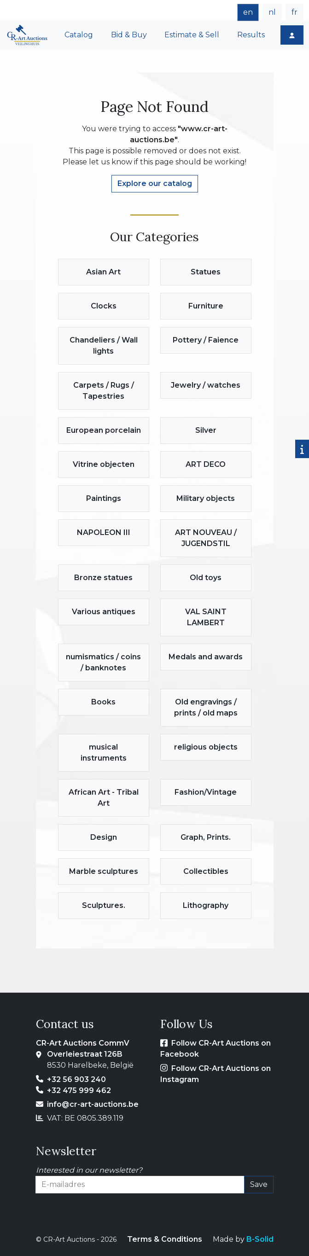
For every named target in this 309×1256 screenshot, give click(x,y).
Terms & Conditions (164, 1239)
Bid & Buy (129, 34)
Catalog (78, 34)
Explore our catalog (154, 183)
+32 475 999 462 (79, 1090)
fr (294, 12)
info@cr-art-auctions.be (93, 1104)
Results (251, 34)
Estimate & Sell (191, 34)
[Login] (291, 35)
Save (259, 1184)
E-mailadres (57, 1198)
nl (272, 12)
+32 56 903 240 (76, 1079)
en (248, 12)
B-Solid (260, 1239)
